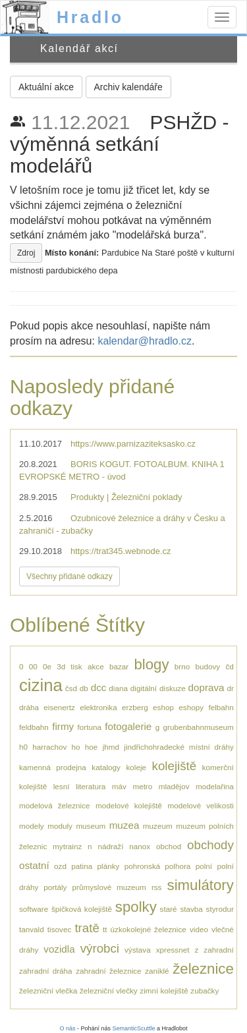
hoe (91, 746)
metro (142, 786)
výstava (137, 949)
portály (55, 887)
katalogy (106, 767)
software (33, 909)
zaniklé (157, 970)
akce (96, 666)
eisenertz (58, 707)
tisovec (59, 929)
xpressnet (173, 949)
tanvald (31, 929)
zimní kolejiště (164, 990)
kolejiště (174, 766)
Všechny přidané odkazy (69, 576)
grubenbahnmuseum (198, 727)
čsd (71, 688)
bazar (118, 666)
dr (230, 688)
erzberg (135, 707)
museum (90, 826)
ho (76, 746)
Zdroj (26, 253)
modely (31, 826)
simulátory (200, 885)
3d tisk (69, 666)
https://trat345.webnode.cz (120, 551)
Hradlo (90, 17)
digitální (143, 688)
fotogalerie (128, 726)
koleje (136, 767)
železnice (203, 969)
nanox (139, 846)
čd (229, 666)
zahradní (218, 949)
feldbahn (34, 727)
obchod (168, 846)
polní (204, 866)
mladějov (174, 786)
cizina (41, 685)
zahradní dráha (45, 970)
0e (47, 666)
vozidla (58, 949)
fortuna (89, 727)
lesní (61, 786)
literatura (90, 786)
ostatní (34, 865)
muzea (124, 825)
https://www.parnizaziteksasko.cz (133, 444)
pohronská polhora (157, 866)
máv (119, 786)
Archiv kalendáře (128, 87)
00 (33, 666)
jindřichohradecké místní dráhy (179, 746)
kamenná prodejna (52, 767)
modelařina (215, 786)
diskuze (172, 688)
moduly (59, 826)
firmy (63, 726)
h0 (23, 746)
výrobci (99, 948)
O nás (67, 1028)
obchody (210, 845)
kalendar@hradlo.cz (144, 341)
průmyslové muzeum (109, 887)
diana (118, 688)
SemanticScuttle (134, 1028)
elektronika (98, 707)
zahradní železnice (108, 970)
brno (182, 666)
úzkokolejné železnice (148, 929)
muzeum (158, 826)
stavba (191, 909)
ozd (60, 866)
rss (156, 887)
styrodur (220, 909)
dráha (29, 707)
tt (105, 929)
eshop (163, 707)
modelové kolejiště (129, 805)
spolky (136, 907)
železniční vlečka (48, 990)
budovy (207, 666)
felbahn (220, 707)
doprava (206, 687)
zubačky (204, 990)
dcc (99, 687)
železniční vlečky (109, 990)
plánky (108, 866)
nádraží (110, 846)
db (84, 688)
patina (81, 866)
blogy (151, 664)
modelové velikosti (200, 805)
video (199, 929)
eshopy (191, 707)
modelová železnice (54, 805)
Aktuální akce (46, 87)
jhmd (111, 746)
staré (168, 909)
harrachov (49, 746)
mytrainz (67, 846)
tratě (86, 928)
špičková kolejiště (81, 909)
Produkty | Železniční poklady (126, 497)
